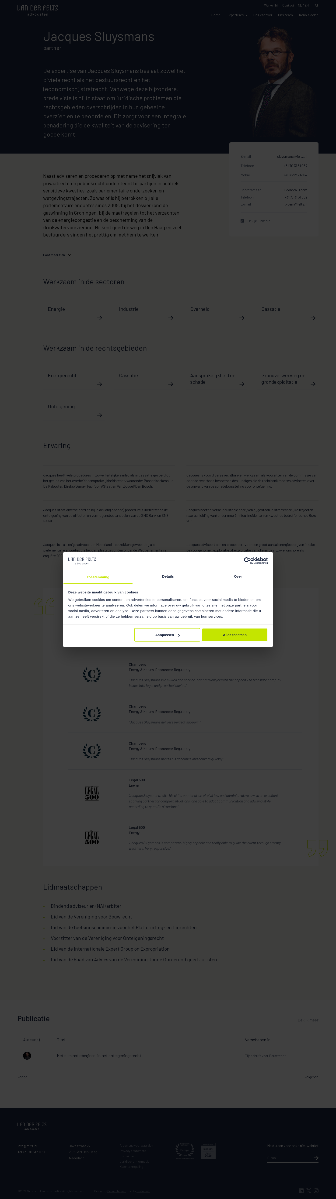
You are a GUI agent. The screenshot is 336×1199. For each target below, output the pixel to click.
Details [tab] (168, 576)
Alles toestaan (235, 635)
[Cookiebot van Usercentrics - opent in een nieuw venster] (247, 560)
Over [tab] (238, 576)
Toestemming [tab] (98, 577)
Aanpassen (167, 635)
